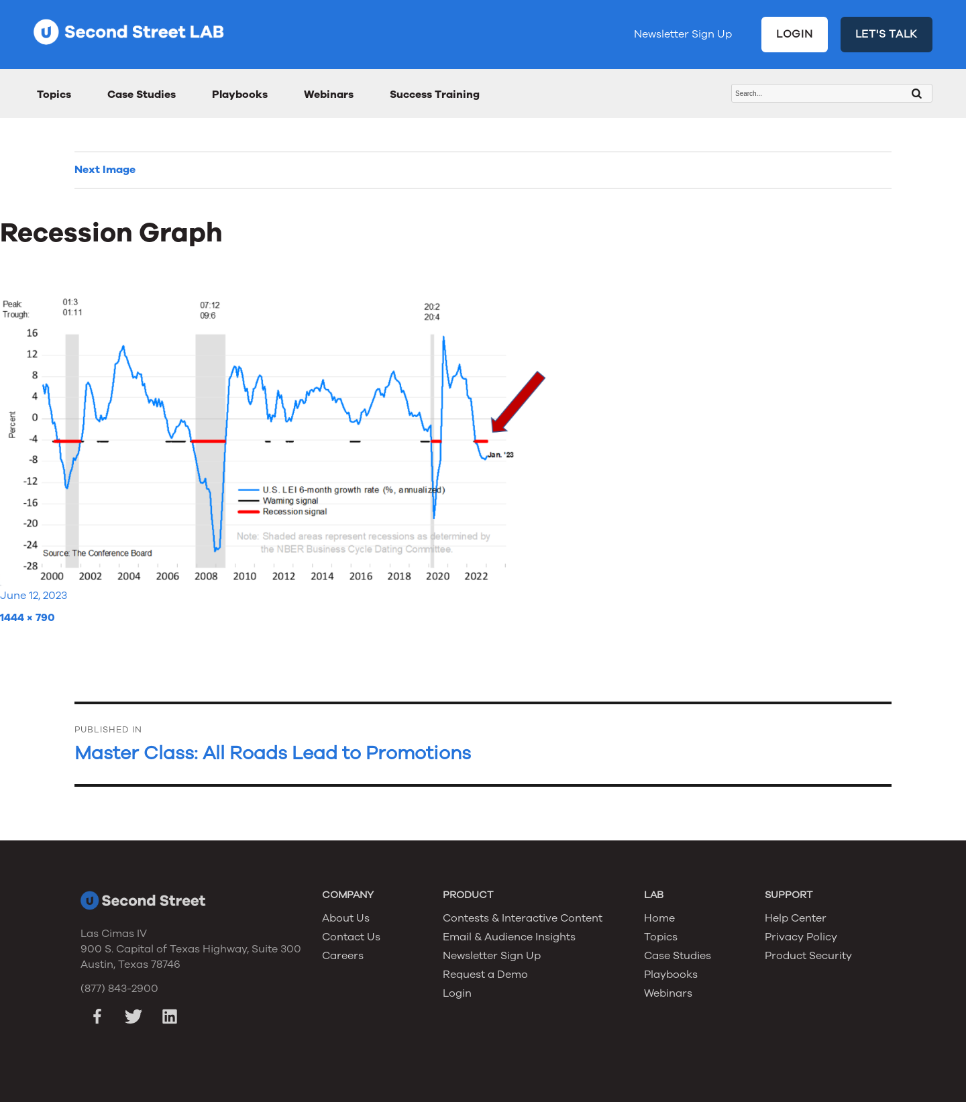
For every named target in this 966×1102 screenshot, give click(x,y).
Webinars (329, 94)
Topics (54, 94)
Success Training (435, 94)
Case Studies (141, 94)
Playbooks (240, 94)
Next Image (105, 169)
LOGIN (794, 34)
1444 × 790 (27, 617)
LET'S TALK (886, 34)
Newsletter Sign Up (683, 34)
